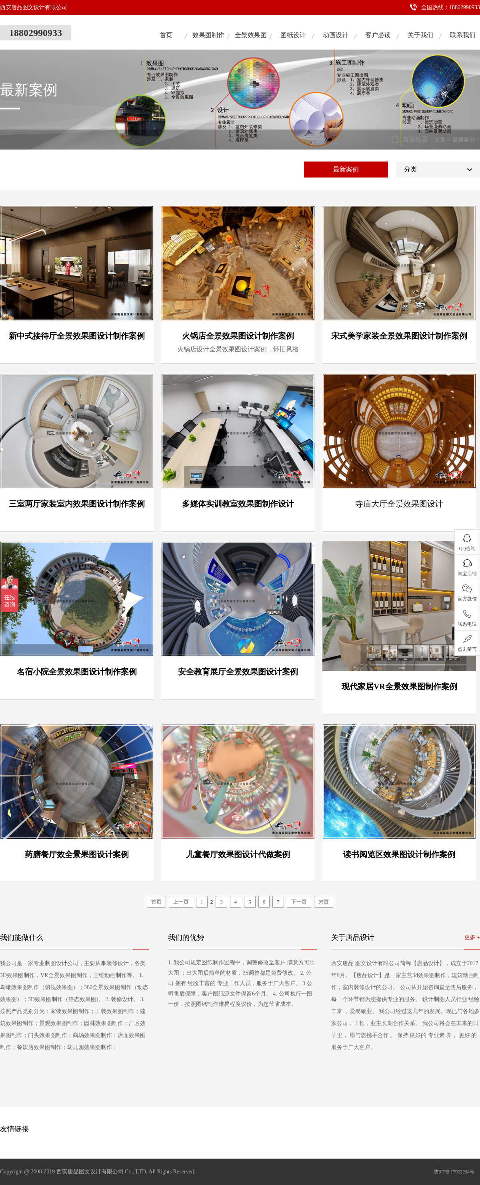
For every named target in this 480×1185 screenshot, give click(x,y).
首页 (166, 35)
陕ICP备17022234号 (454, 1172)
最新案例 (463, 140)
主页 (440, 140)
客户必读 (378, 35)
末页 (323, 902)
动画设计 (335, 35)
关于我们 (420, 35)
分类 (410, 169)
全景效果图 (251, 35)
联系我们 (463, 35)
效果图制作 (208, 35)
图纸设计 (293, 35)
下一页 (299, 902)
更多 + (472, 937)
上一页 (181, 902)
